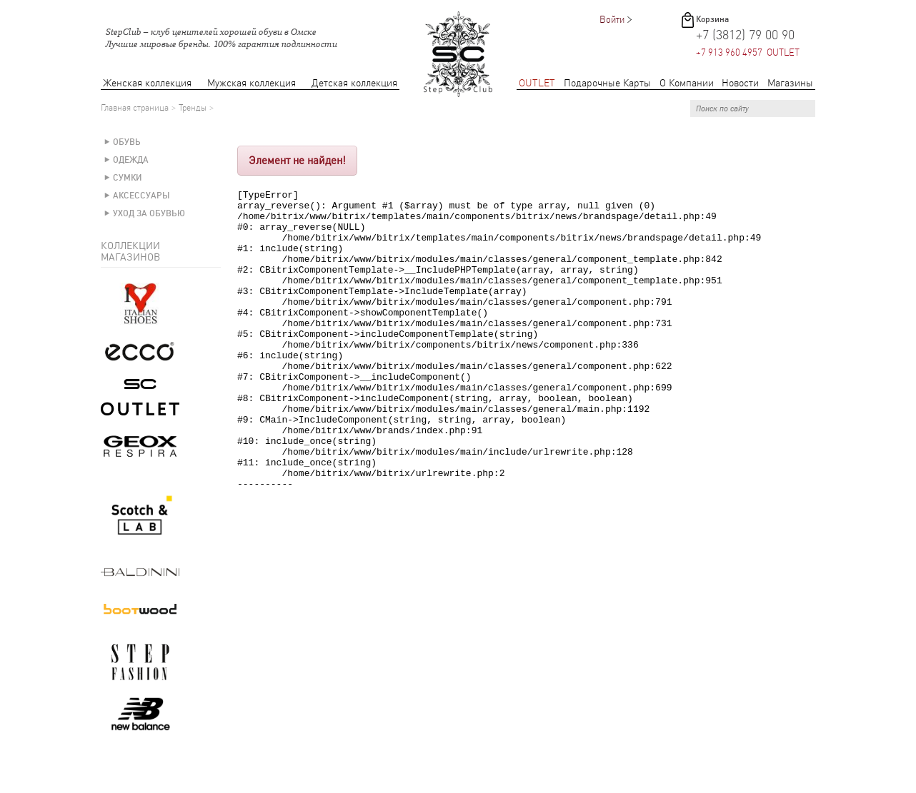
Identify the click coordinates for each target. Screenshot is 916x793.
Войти (611, 19)
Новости (740, 83)
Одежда (131, 160)
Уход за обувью (149, 213)
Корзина (712, 19)
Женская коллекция (147, 83)
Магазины (790, 83)
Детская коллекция (354, 83)
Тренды (192, 108)
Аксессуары (141, 196)
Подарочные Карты (607, 83)
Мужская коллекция (251, 83)
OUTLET (537, 83)
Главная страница (135, 108)
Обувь (127, 142)
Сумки (127, 178)
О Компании (686, 83)
